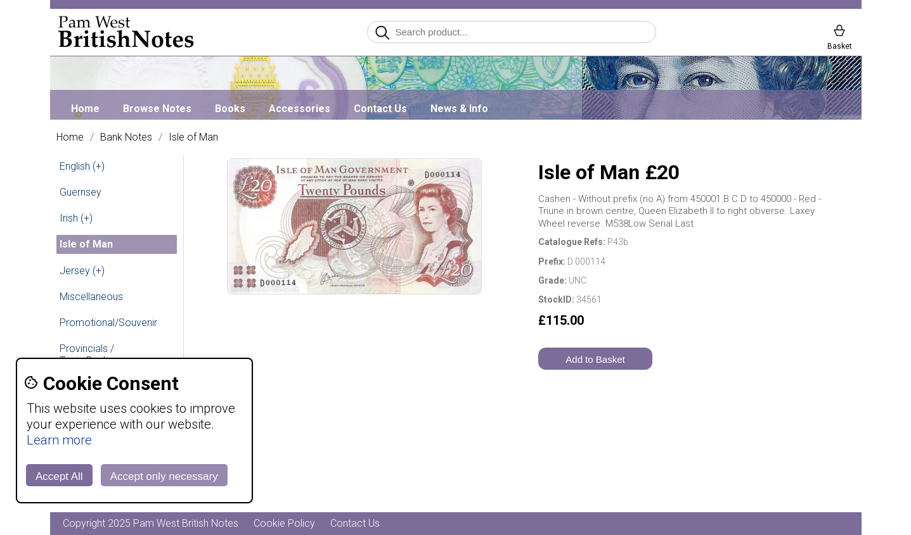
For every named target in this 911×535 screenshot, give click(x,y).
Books (230, 109)
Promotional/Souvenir (108, 323)
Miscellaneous (91, 297)
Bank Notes (126, 137)
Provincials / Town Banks (87, 355)
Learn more (59, 440)
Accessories (299, 109)
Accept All (59, 476)
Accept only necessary (164, 476)
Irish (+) (76, 218)
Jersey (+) (82, 271)
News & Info (459, 109)
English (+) (82, 166)
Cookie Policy (284, 523)
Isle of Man (193, 137)
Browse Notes (157, 109)
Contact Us (380, 109)
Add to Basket (594, 359)
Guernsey (80, 192)
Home (85, 109)
